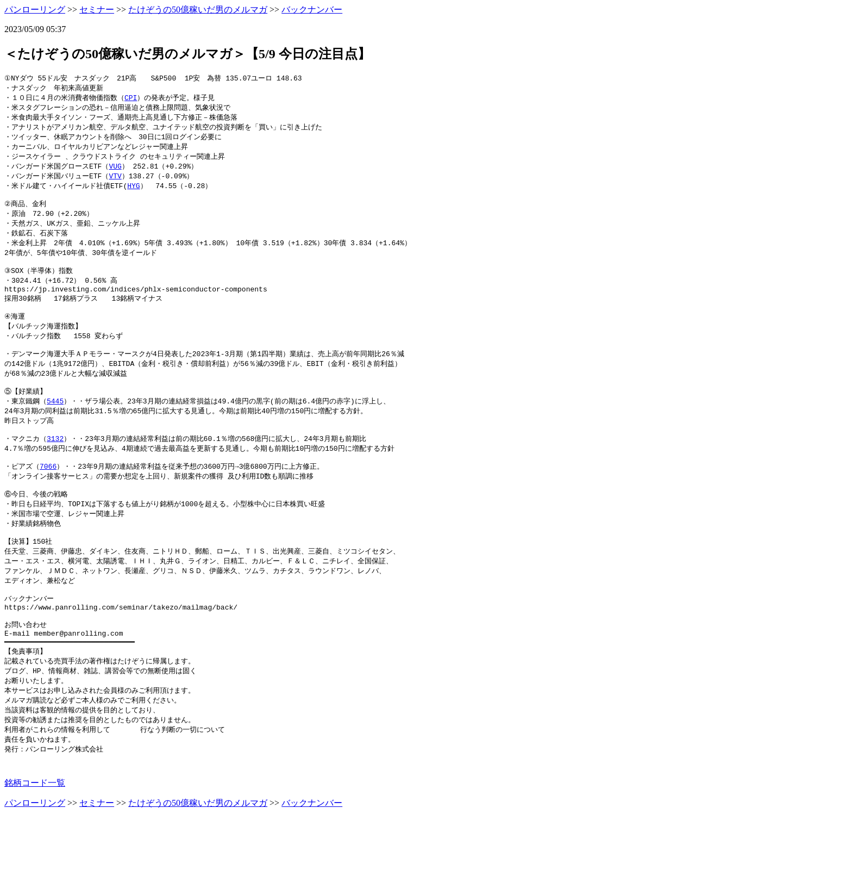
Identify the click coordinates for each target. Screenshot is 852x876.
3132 (55, 467)
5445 (55, 426)
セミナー (96, 9)
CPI (130, 99)
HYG (133, 192)
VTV (115, 182)
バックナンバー (311, 9)
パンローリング (34, 9)
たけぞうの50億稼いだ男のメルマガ (197, 9)
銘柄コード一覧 (34, 841)
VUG (115, 171)
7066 (48, 497)
